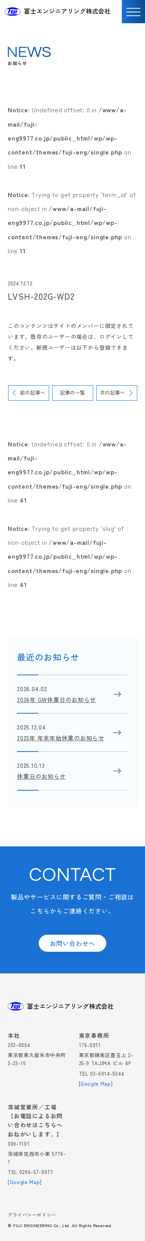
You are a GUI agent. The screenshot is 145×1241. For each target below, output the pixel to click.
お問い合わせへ (73, 943)
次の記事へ (112, 392)
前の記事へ (32, 392)
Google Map (95, 1083)
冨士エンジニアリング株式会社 (67, 11)
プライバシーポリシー (32, 1215)
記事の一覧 (72, 392)
